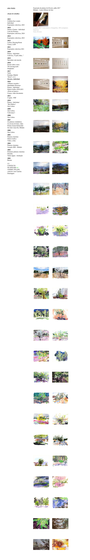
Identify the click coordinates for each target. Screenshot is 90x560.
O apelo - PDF (11, 98)
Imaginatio (10, 68)
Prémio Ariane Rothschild (15, 126)
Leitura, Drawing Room (14, 42)
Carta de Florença (12, 31)
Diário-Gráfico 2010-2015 (15, 89)
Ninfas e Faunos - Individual (16, 29)
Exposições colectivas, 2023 (16, 38)
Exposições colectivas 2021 (15, 49)
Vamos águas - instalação (15, 156)
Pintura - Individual (13, 53)
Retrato (9, 160)
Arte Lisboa (11, 106)
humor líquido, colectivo (15, 177)
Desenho (10, 154)
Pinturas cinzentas (12, 137)
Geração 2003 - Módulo (14, 147)
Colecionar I (11, 113)
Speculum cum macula (14, 60)
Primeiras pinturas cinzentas (16, 152)
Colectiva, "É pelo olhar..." (15, 55)
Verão (9, 73)
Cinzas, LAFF (11, 44)
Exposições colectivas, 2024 (16, 33)
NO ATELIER (11, 167)
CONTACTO (11, 165)
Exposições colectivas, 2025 (16, 25)
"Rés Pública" (11, 104)
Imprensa (36, 30)
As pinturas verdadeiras (14, 122)
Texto (37, 32)
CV (8, 164)
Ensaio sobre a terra (13, 64)
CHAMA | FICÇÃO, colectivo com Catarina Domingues (14, 171)
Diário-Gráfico (11, 139)
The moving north (12, 66)
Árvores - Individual (13, 79)
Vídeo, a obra (11, 141)
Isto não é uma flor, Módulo (15, 128)
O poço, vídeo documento (15, 93)
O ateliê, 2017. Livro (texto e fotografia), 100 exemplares (50, 28)
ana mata (11, 8)
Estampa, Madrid (12, 75)
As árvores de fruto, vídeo (15, 124)
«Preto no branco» (13, 91)
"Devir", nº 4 (11, 77)
